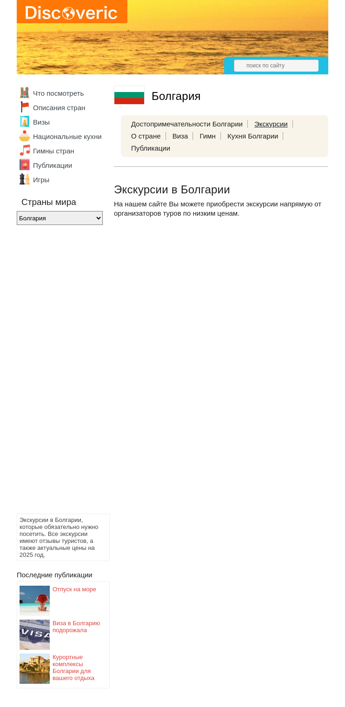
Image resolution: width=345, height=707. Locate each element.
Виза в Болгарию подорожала (76, 627)
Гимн (207, 136)
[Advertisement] (54, 371)
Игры (41, 180)
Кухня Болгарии (253, 136)
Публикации (52, 165)
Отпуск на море (74, 589)
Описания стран (59, 108)
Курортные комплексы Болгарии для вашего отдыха (73, 667)
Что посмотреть (58, 93)
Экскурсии (271, 124)
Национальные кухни (67, 136)
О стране (146, 136)
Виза (180, 136)
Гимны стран (53, 151)
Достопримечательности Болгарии (187, 124)
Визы (41, 122)
